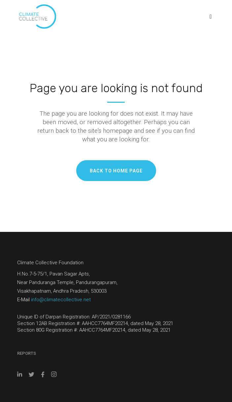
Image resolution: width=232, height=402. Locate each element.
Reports (26, 353)
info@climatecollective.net (61, 300)
